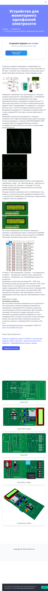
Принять (44, 587)
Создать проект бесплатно (16, 53)
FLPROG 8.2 (37, 325)
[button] (45, 2)
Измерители (16, 29)
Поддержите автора (11, 348)
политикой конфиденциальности (25, 588)
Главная (5, 29)
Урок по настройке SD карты (12, 328)
